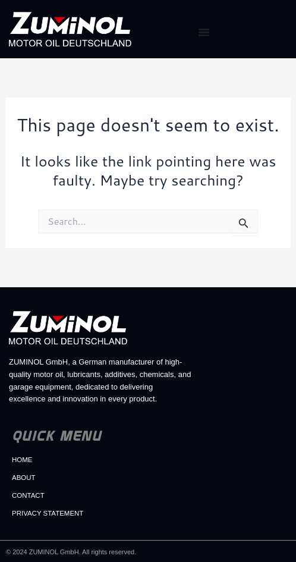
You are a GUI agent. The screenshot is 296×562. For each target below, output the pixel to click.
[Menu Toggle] (204, 32)
